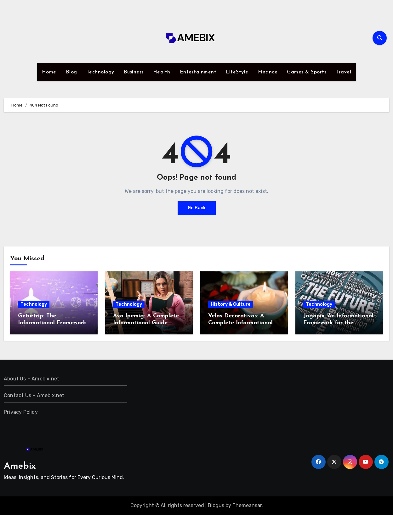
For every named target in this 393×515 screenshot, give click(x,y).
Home (49, 72)
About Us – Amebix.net (31, 379)
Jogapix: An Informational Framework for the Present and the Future (338, 323)
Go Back (197, 208)
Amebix (20, 466)
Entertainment (198, 72)
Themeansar (247, 505)
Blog (71, 72)
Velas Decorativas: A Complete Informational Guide (240, 323)
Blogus (216, 505)
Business (134, 72)
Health (161, 72)
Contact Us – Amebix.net (34, 395)
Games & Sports (306, 72)
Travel (343, 72)
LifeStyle (237, 72)
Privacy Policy (21, 412)
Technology (100, 72)
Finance (268, 72)
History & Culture (231, 304)
